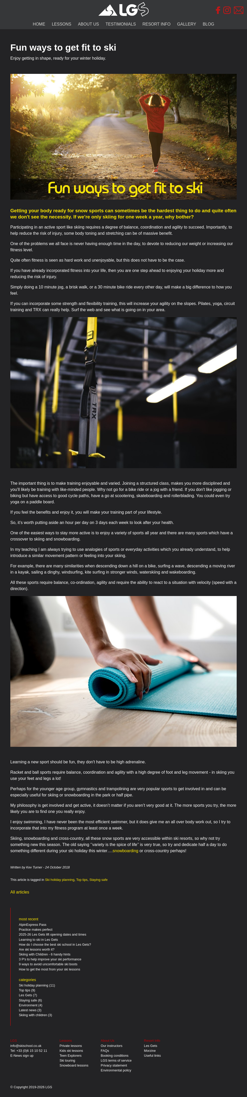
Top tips (81, 880)
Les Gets (25, 995)
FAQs (105, 1051)
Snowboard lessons (74, 1065)
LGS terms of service (116, 1060)
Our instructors (111, 1046)
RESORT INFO (156, 24)
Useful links (152, 1055)
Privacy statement (114, 1065)
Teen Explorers (71, 1055)
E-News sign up (22, 1055)
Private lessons (71, 1046)
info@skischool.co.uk (25, 1046)
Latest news (27, 1010)
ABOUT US (88, 24)
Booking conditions (114, 1055)
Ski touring (67, 1060)
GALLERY (186, 24)
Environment (28, 1005)
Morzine (150, 1051)
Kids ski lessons (71, 1051)
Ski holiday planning (59, 880)
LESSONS (61, 24)
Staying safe (98, 880)
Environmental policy (116, 1070)
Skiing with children (33, 1015)
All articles (19, 892)
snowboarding (125, 851)
